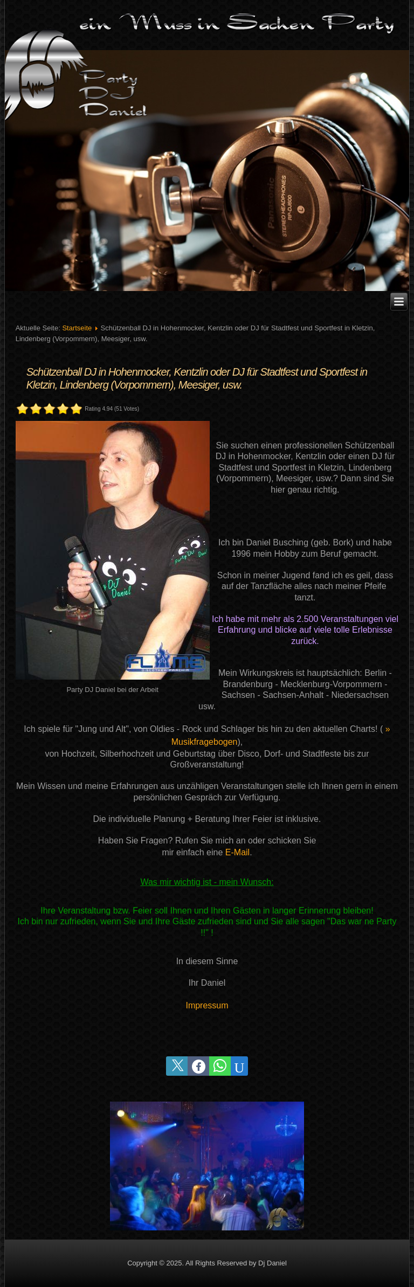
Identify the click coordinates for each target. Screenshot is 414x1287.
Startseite (77, 328)
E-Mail (237, 852)
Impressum (206, 1005)
